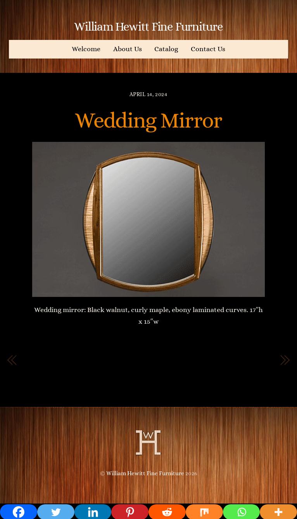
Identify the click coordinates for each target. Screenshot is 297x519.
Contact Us (208, 49)
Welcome (86, 49)
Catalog (166, 49)
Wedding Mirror (148, 120)
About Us (127, 49)
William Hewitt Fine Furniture (145, 473)
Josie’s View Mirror (58, 360)
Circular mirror (245, 360)
